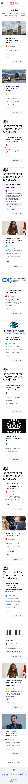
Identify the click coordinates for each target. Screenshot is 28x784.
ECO (13, 209)
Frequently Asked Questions (13, 651)
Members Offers (11, 551)
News (8, 57)
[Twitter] (14, 770)
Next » (18, 762)
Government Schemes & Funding (12, 205)
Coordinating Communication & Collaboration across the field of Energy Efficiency (14, 774)
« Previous (10, 762)
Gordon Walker (11, 46)
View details (17, 62)
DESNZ (13, 702)
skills (8, 554)
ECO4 (8, 209)
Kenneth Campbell (12, 644)
